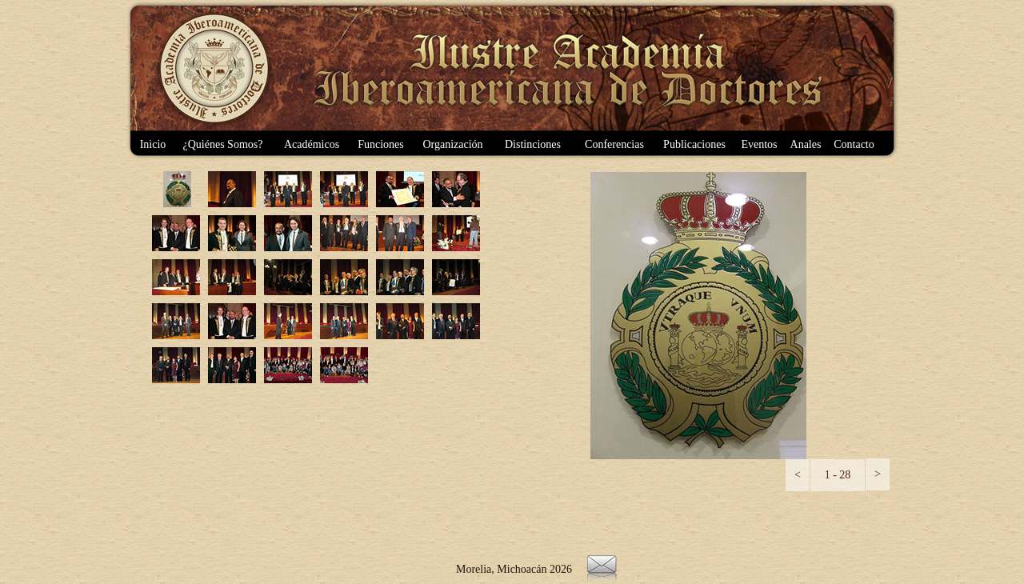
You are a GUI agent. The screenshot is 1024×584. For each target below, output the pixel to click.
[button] (798, 475)
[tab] (176, 189)
